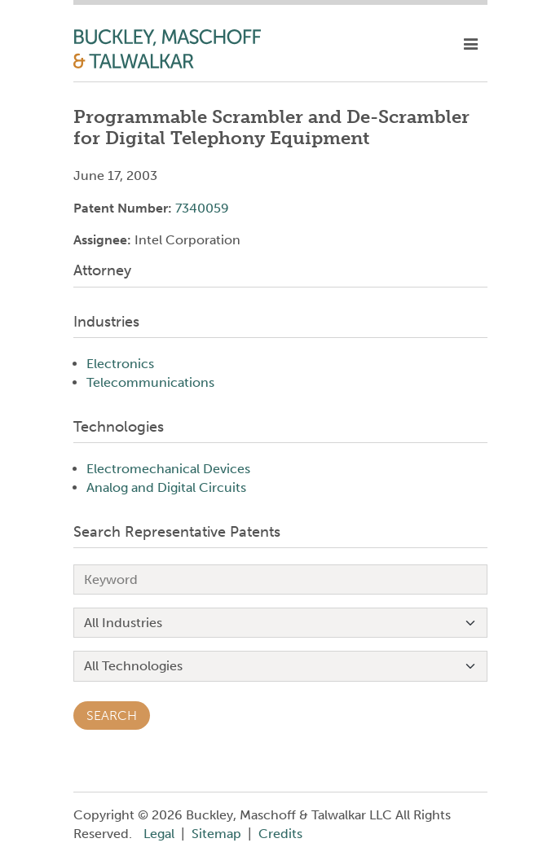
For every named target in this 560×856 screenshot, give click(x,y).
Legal (158, 833)
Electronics (120, 363)
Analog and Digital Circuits (166, 487)
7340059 (202, 208)
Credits (280, 833)
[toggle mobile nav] (470, 45)
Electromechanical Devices (168, 468)
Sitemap (216, 833)
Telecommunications (150, 382)
